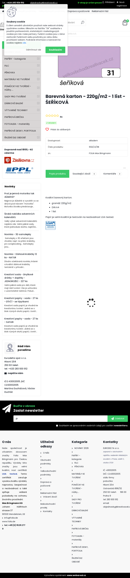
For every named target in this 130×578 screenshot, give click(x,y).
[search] (82, 23)
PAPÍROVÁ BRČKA (14, 117)
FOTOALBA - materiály (17, 124)
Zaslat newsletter (28, 410)
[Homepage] (3, 11)
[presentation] (47, 298)
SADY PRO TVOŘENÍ (15, 96)
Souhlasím (55, 49)
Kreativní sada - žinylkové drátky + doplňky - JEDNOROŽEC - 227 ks (18, 278)
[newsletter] (118, 419)
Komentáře (112, 173)
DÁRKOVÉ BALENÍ (14, 103)
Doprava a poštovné (79, 11)
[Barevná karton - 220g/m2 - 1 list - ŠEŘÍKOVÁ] (87, 66)
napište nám (15, 373)
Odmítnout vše (33, 49)
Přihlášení (109, 2)
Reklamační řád (100, 11)
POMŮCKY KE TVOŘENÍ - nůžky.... (18, 88)
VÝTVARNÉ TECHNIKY (16, 110)
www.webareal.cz (76, 575)
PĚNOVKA (10, 72)
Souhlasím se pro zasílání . (93, 425)
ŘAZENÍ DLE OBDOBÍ (15, 137)
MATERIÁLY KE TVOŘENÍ (17, 79)
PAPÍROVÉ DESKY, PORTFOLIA (20, 130)
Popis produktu (57, 173)
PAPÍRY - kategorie (15, 58)
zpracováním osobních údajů (87, 425)
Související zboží (84, 173)
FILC (7, 65)
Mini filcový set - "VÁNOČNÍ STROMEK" (62, 320)
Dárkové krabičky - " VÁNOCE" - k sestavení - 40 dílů (107, 315)
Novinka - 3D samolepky (17, 234)
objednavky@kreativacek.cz (44, 2)
